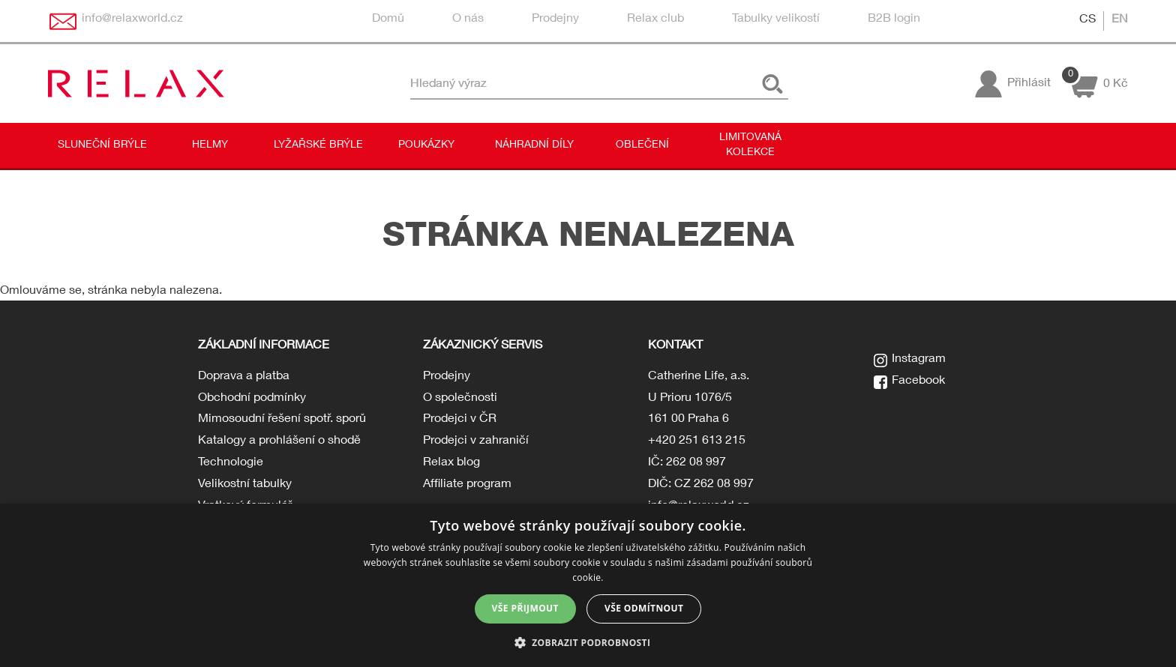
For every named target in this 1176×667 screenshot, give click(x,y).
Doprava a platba (244, 377)
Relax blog (451, 463)
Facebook (918, 381)
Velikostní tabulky (245, 485)
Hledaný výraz (448, 84)
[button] (588, 642)
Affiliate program (467, 485)
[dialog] (588, 585)
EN (1120, 20)
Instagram (919, 360)
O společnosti (460, 399)
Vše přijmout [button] (525, 608)
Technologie (230, 463)
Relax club (655, 19)
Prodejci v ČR (459, 420)
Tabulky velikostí (776, 19)
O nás (468, 19)
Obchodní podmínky (252, 399)
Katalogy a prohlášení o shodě (279, 441)
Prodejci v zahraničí (476, 441)
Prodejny (555, 19)
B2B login (894, 19)
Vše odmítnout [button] (643, 608)
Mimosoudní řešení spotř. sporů (282, 420)
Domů (388, 19)
